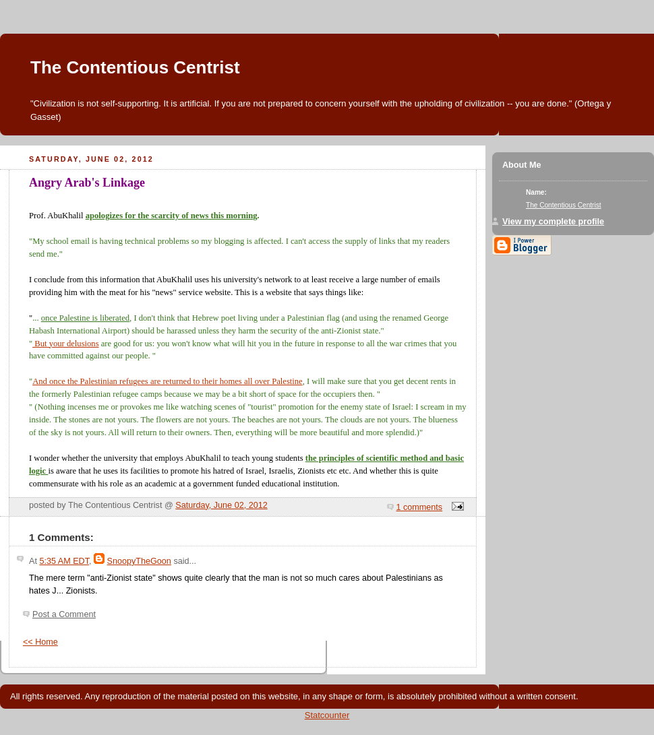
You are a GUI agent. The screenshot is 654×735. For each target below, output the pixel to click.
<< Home (40, 642)
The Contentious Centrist (135, 67)
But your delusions (65, 343)
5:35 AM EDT (64, 561)
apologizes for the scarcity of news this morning (172, 215)
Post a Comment (64, 614)
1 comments (419, 507)
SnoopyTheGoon (139, 561)
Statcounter (327, 715)
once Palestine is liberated (85, 318)
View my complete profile (553, 221)
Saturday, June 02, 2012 (221, 505)
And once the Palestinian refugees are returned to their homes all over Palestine (167, 381)
